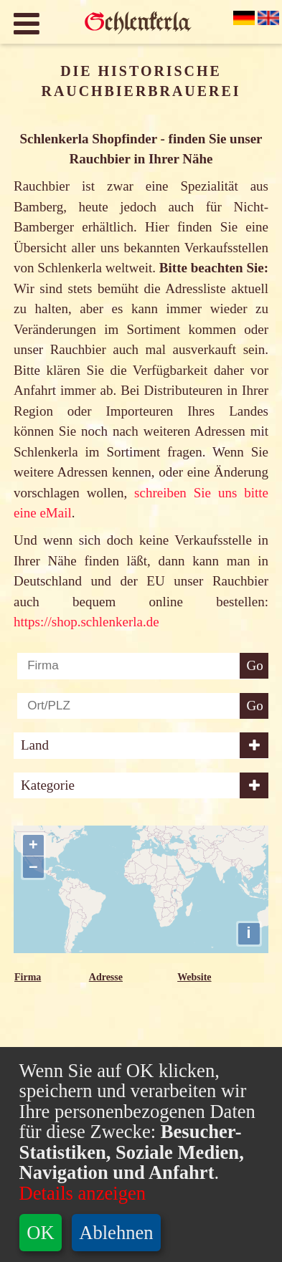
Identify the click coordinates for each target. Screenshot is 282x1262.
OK (40, 1232)
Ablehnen (116, 1232)
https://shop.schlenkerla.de (86, 621)
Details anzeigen (82, 1193)
